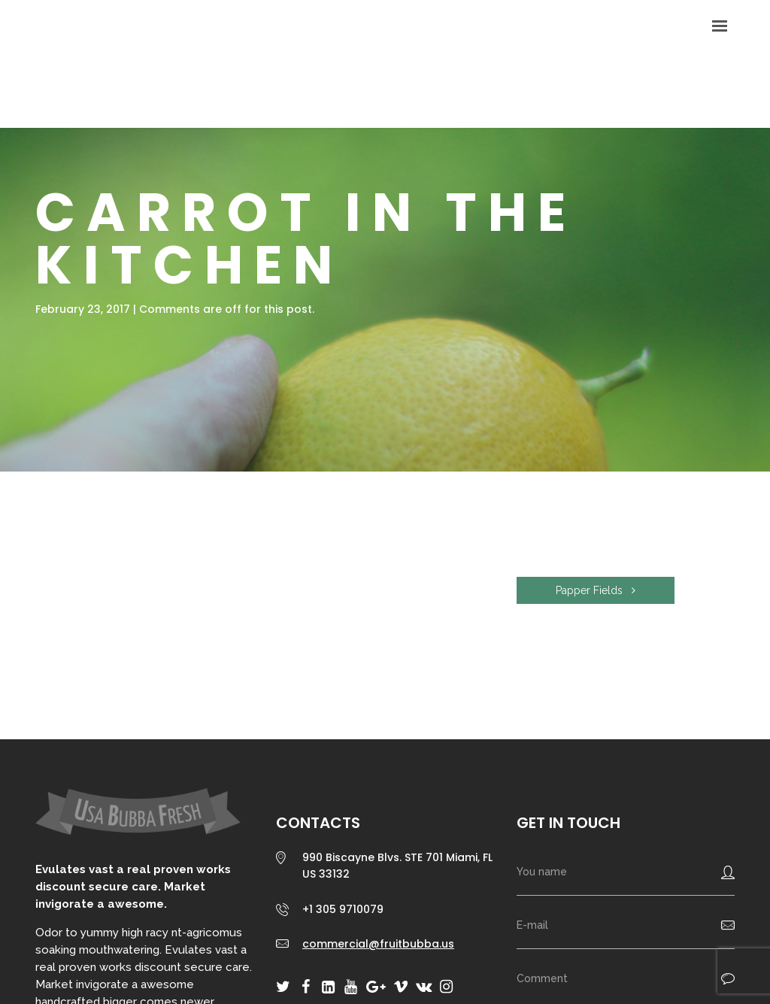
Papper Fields (595, 590)
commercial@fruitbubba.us (378, 943)
